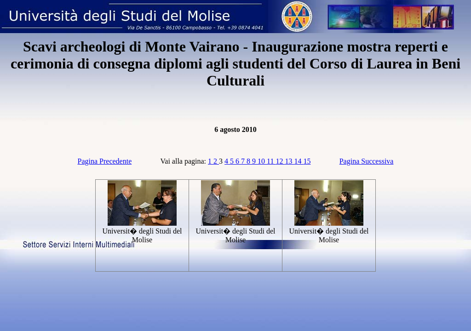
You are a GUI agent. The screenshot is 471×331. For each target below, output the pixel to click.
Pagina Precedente (105, 161)
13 (289, 161)
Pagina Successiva (366, 161)
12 (280, 161)
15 (306, 161)
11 (271, 161)
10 (262, 161)
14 (298, 161)
